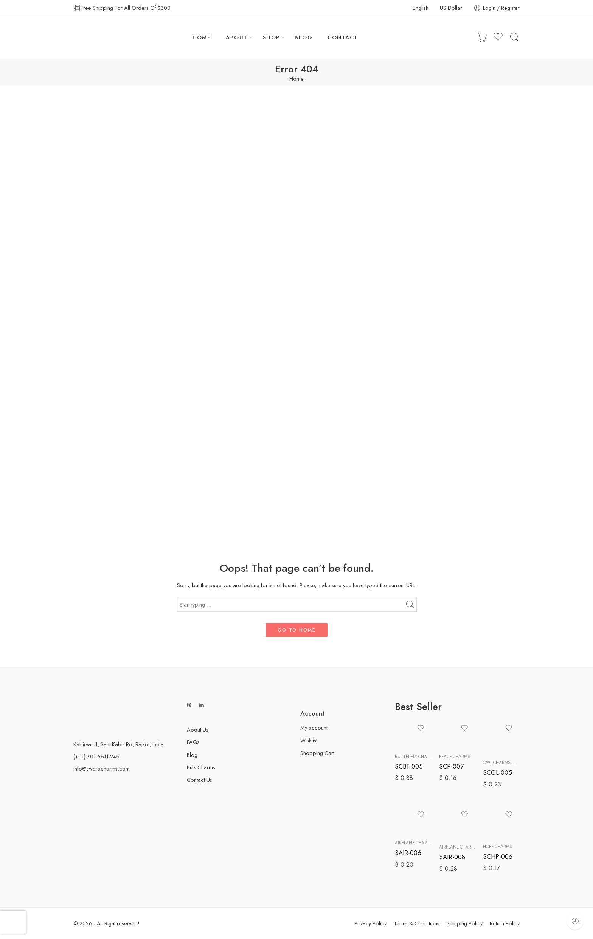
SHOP (271, 37)
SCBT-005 (409, 766)
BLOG (303, 37)
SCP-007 (451, 766)
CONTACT (343, 37)
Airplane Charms (414, 843)
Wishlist (308, 740)
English (420, 8)
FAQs (193, 742)
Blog (192, 755)
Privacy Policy (370, 923)
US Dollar (451, 8)
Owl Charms (497, 763)
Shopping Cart (317, 753)
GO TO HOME (297, 630)
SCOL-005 (497, 772)
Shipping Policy (465, 923)
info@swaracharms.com (101, 768)
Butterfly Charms (415, 756)
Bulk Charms (201, 767)
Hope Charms (497, 847)
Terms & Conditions (416, 923)
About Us (197, 729)
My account (314, 728)
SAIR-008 (452, 856)
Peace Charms (454, 756)
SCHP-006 (497, 856)
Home (296, 79)
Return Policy (505, 923)
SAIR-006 (408, 852)
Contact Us (199, 780)
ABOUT (236, 37)
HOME (201, 37)
